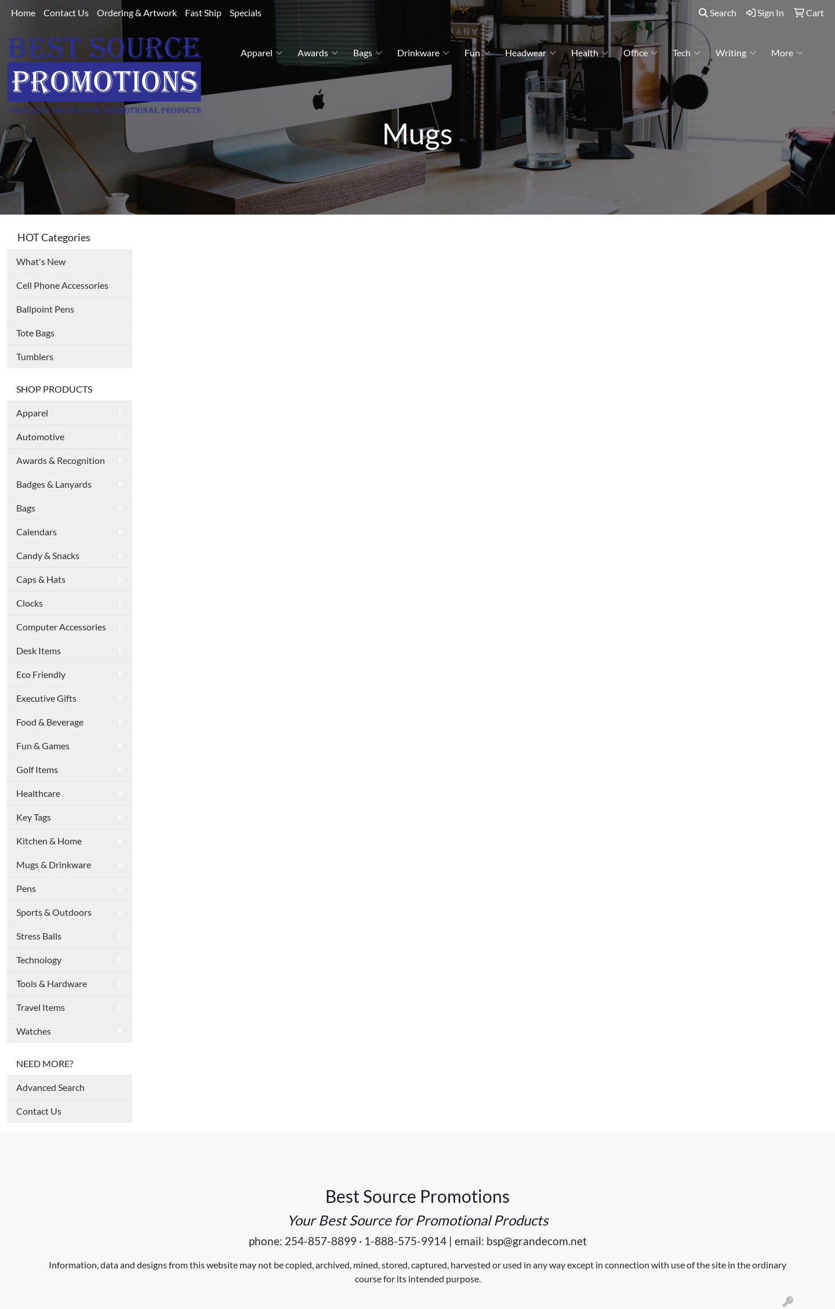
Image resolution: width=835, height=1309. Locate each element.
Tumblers (34, 356)
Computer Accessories (61, 626)
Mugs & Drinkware (53, 864)
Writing (736, 53)
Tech (686, 53)
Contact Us (66, 12)
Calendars (36, 531)
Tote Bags (35, 332)
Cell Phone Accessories (62, 285)
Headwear (530, 53)
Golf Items (37, 769)
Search (717, 12)
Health (589, 53)
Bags (367, 53)
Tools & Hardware (51, 983)
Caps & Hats (41, 579)
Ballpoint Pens (45, 308)
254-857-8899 (321, 1241)
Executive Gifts (46, 698)
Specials (246, 12)
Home (23, 12)
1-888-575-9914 (405, 1241)
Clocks (29, 602)
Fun (477, 53)
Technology (38, 959)
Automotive (40, 436)
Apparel (261, 53)
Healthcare (38, 793)
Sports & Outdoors (54, 912)
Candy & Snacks (47, 555)
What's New (41, 261)
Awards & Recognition (60, 460)
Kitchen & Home (49, 840)
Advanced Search (50, 1087)
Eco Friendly (41, 674)
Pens (26, 888)
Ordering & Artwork (137, 12)
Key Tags (33, 816)
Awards (317, 53)
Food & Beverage (50, 721)
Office (640, 53)
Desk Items (38, 650)
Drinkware (423, 53)
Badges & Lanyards (54, 483)
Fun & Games (43, 745)
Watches (33, 1030)
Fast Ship (203, 12)
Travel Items (40, 1007)
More (787, 53)
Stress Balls (38, 935)
